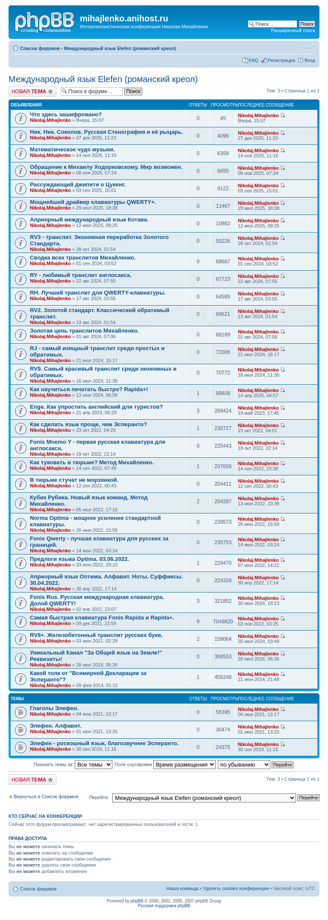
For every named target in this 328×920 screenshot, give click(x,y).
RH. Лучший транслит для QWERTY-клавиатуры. (98, 292)
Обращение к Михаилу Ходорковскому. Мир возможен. (106, 167)
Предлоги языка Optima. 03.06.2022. (79, 559)
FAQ (253, 60)
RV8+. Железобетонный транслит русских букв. (96, 635)
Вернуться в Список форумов (46, 796)
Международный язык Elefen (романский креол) (120, 48)
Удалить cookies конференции (236, 888)
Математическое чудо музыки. (72, 149)
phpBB (137, 901)
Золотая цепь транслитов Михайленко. (84, 330)
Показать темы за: (73, 764)
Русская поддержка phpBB (164, 905)
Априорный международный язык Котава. (89, 219)
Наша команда (183, 888)
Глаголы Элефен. (54, 708)
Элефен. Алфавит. (56, 725)
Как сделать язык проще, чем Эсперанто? (88, 424)
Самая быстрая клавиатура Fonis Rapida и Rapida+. (102, 617)
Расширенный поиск (293, 30)
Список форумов (40, 48)
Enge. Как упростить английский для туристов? (96, 407)
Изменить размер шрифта (309, 46)
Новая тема (32, 91)
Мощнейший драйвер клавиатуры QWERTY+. (93, 202)
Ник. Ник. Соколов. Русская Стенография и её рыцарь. (106, 132)
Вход (310, 60)
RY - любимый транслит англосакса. (81, 275)
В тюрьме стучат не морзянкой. (74, 480)
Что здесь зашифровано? (66, 114)
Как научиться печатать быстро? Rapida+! (89, 389)
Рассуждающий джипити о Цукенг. (78, 184)
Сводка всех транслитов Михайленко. (83, 257)
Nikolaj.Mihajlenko (50, 120)
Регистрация (281, 60)
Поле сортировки (164, 764)
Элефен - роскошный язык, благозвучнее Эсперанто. (104, 743)
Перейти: (99, 797)
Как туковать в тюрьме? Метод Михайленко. (92, 462)
